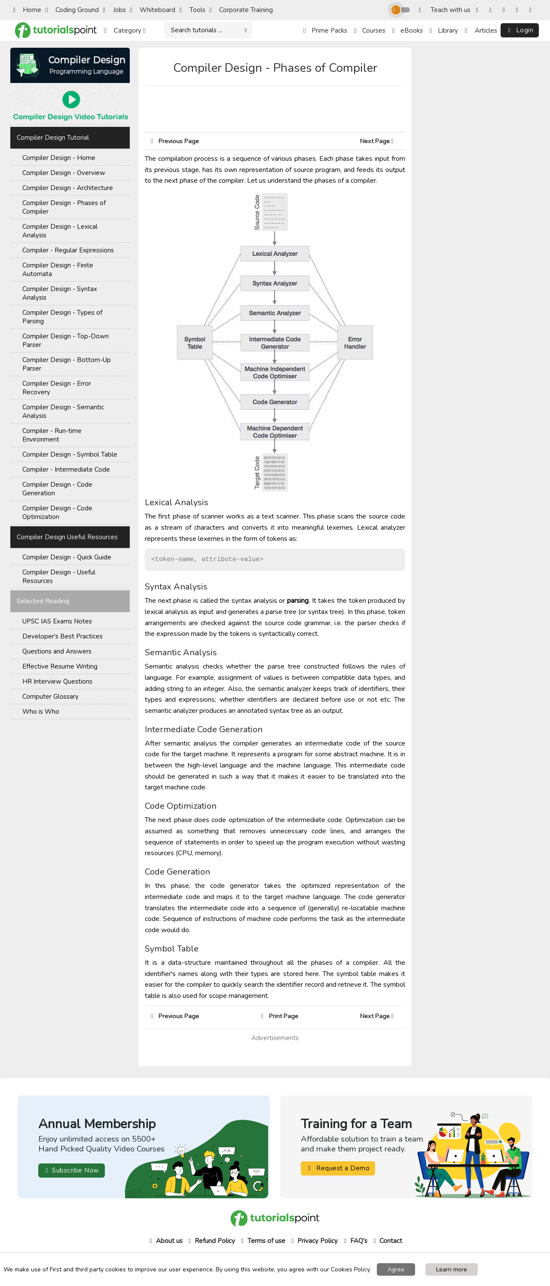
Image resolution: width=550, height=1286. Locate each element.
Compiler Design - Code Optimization (57, 512)
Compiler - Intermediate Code (66, 469)
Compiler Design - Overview (63, 173)
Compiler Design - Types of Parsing (62, 316)
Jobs (114, 10)
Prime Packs (325, 30)
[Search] (208, 30)
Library (444, 30)
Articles (481, 30)
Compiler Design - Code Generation (57, 488)
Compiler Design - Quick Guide (66, 557)
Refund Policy (210, 1241)
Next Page (379, 141)
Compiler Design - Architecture (67, 188)
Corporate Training (241, 10)
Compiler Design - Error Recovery (56, 387)
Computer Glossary (50, 696)
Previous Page (175, 141)
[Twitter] (505, 10)
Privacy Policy (313, 1241)
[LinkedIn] (532, 10)
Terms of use (262, 1241)
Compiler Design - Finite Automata (57, 269)
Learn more (451, 1269)
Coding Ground (72, 10)
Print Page (279, 1016)
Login (520, 30)
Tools (192, 10)
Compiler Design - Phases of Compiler (64, 207)
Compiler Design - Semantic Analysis (63, 411)
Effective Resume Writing (60, 666)
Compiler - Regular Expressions (68, 250)
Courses (369, 30)
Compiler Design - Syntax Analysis (59, 293)
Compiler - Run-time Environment (52, 435)
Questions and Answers (57, 651)
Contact (386, 1241)
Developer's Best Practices (62, 636)
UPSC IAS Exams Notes (57, 621)
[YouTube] (519, 10)
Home (27, 10)
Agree (396, 1269)
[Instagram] (492, 10)
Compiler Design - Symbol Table (69, 454)
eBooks (407, 30)
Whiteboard (152, 10)
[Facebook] (479, 10)
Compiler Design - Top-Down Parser (65, 340)
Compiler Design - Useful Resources (58, 576)
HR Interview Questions (57, 681)
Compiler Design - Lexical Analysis (60, 230)
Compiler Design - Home (58, 157)
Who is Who (40, 711)
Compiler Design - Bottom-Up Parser (66, 364)
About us (165, 1241)
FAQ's (354, 1241)
